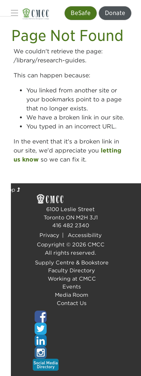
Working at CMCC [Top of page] (72, 278)
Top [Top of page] (13, 189)
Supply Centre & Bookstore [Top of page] (72, 262)
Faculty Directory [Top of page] (71, 270)
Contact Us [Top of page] (71, 303)
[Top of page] (71, 317)
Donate (115, 13)
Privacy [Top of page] (49, 235)
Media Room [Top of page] (71, 294)
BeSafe (81, 13)
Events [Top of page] (71, 286)
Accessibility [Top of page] (85, 235)
